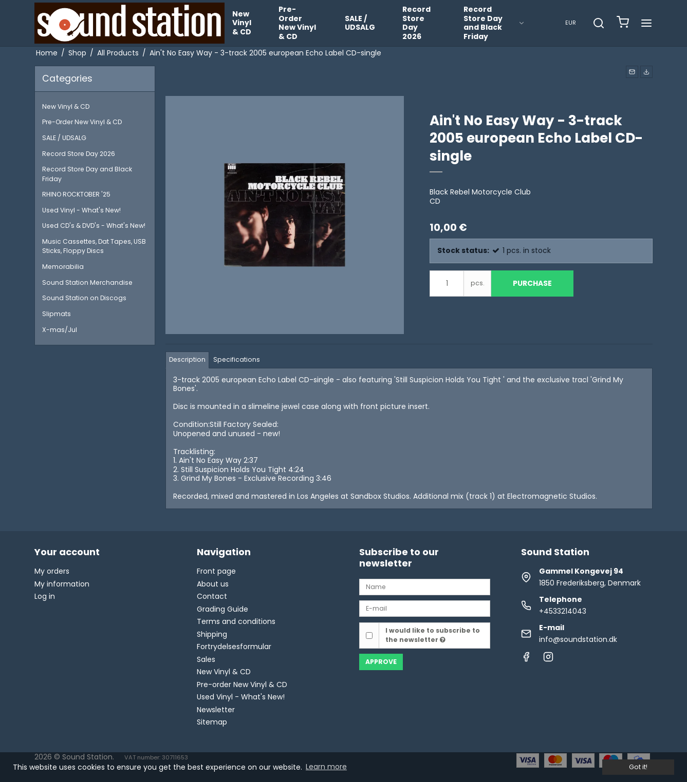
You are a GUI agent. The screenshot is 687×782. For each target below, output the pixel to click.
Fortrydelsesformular (234, 646)
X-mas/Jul (59, 329)
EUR (570, 23)
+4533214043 (562, 611)
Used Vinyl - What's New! (81, 210)
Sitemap (212, 722)
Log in (44, 596)
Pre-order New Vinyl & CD (242, 684)
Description (187, 359)
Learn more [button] (326, 766)
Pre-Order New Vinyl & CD (297, 23)
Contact (212, 596)
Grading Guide (222, 609)
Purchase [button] (532, 283)
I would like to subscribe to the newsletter (432, 635)
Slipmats (56, 313)
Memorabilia (63, 266)
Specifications (236, 359)
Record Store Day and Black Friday (494, 23)
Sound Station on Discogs (84, 298)
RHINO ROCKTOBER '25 (76, 194)
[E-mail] (425, 608)
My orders (51, 571)
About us (213, 584)
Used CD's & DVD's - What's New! (93, 225)
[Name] (425, 586)
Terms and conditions (236, 621)
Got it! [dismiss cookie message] (638, 767)
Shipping (212, 634)
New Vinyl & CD (241, 23)
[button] (632, 72)
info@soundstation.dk (578, 639)
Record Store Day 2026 (416, 23)
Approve (381, 661)
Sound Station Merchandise (87, 282)
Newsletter (216, 710)
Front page (216, 571)
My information (61, 584)
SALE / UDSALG (360, 23)
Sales (206, 659)
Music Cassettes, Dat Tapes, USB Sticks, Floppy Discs (94, 246)
